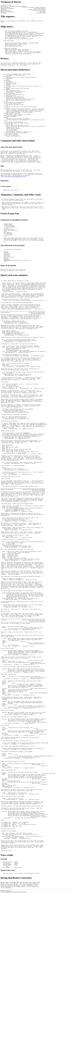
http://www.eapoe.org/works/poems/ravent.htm (13, 203)
